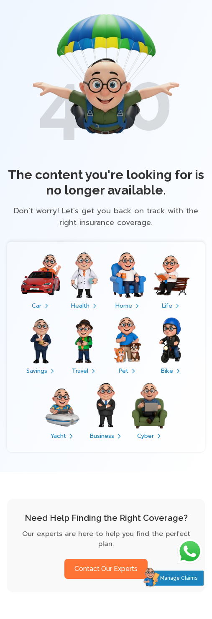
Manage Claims (178, 578)
